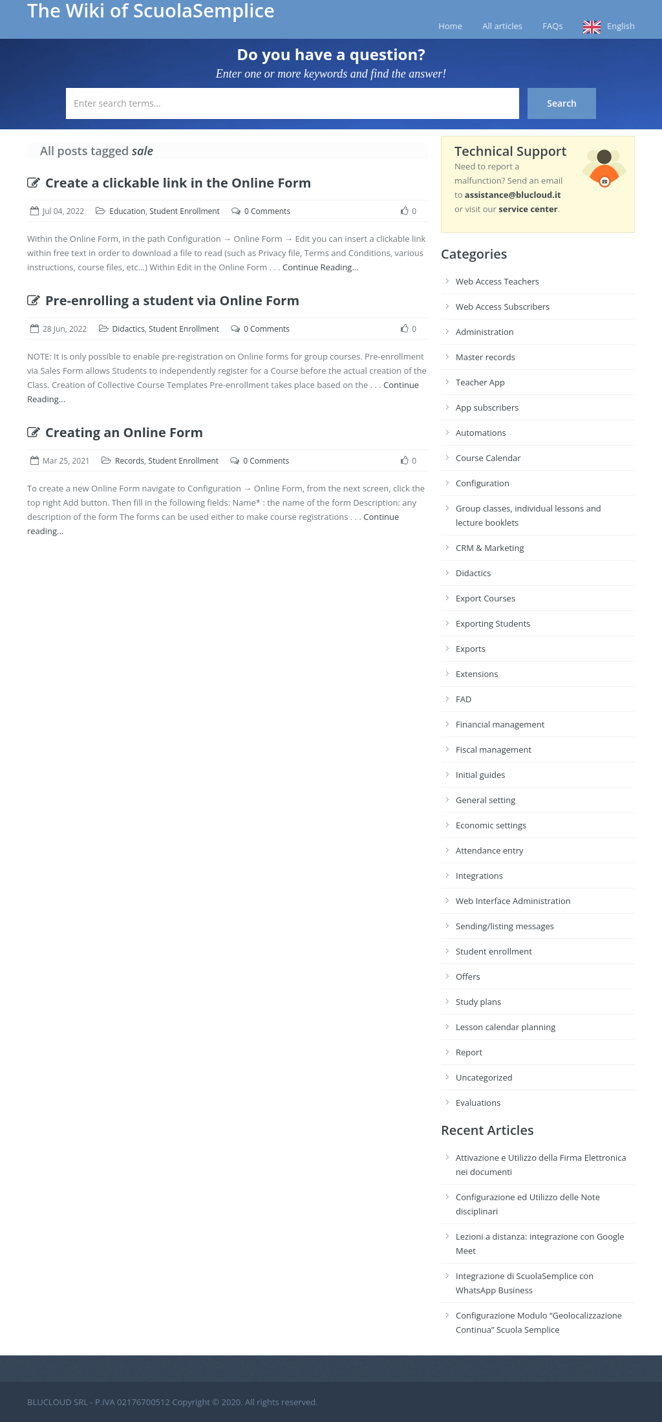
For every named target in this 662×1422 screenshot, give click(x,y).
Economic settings (491, 825)
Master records (485, 357)
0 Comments (267, 211)
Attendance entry (490, 850)
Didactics (128, 328)
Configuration (482, 483)
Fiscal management (493, 749)
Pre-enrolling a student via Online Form (163, 300)
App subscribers (487, 407)
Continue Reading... (321, 267)
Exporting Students (493, 623)
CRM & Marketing (490, 548)
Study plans (478, 1001)
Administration (485, 332)
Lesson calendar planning (505, 1027)
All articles (502, 26)
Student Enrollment (184, 211)
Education (127, 211)
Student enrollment (494, 951)
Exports (471, 648)
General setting (485, 800)
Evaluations (478, 1102)
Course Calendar (488, 458)
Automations (481, 432)
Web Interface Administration (513, 901)
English (621, 26)
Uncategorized (484, 1077)
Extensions (477, 674)
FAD (463, 699)
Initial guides (480, 775)
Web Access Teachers (497, 281)
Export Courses (485, 598)
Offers (468, 976)
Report (469, 1052)
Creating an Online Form (115, 432)
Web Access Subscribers (503, 306)
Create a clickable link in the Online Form (169, 182)
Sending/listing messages (505, 926)
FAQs (552, 26)
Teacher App (480, 382)
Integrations (479, 875)
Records (129, 460)
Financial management (500, 724)
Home (450, 26)
